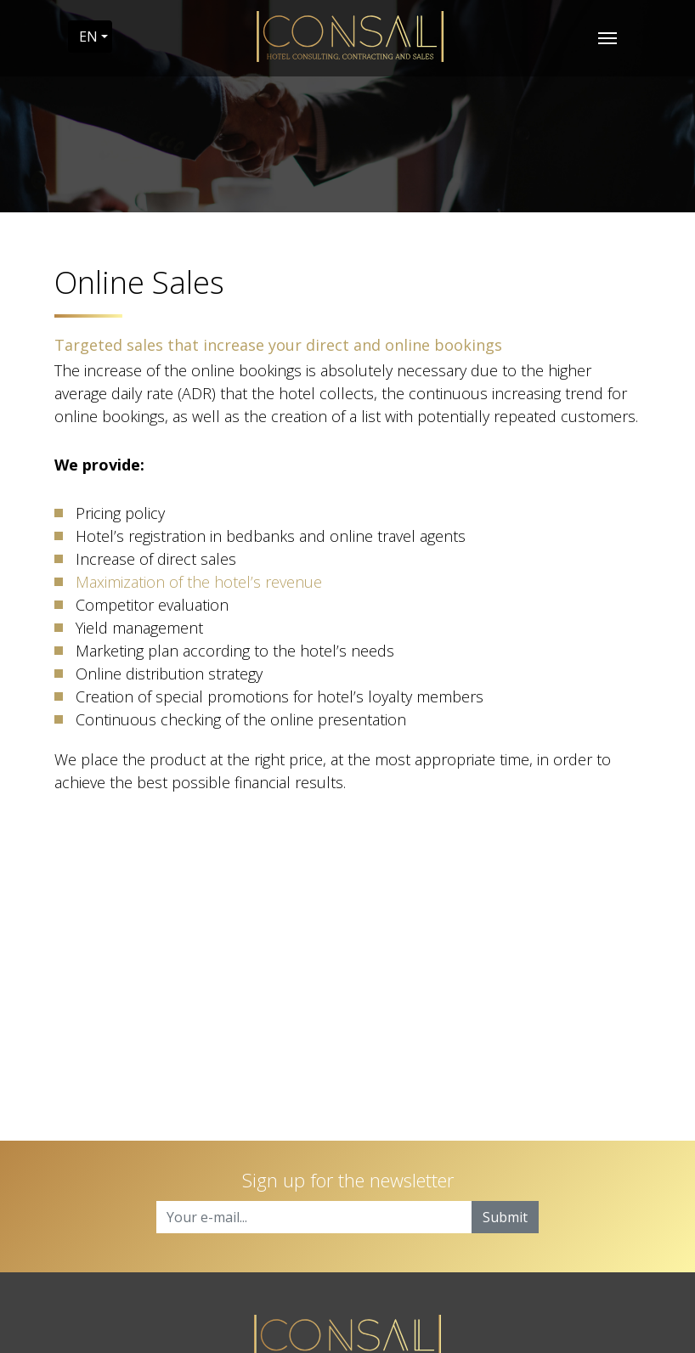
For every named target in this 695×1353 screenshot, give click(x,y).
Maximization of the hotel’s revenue (199, 582)
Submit (505, 1217)
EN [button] (88, 36)
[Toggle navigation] (607, 36)
